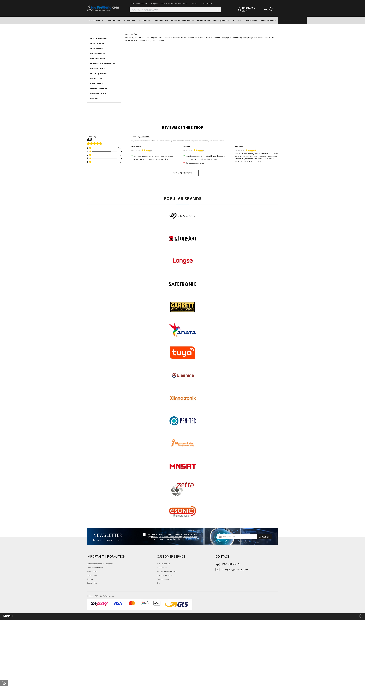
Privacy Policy (92, 576)
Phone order (162, 568)
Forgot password (163, 580)
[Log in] (238, 10)
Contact (194, 3)
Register (90, 580)
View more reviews (182, 173)
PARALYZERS (251, 20)
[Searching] (175, 9)
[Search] (218, 9)
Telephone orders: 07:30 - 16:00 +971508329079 (169, 3)
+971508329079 (231, 565)
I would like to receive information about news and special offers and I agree (172, 537)
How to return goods (164, 576)
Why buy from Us (206, 3)
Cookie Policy (92, 584)
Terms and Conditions (95, 568)
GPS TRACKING (161, 20)
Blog (158, 584)
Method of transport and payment (99, 564)
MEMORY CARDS (286, 20)
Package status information (167, 572)
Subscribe (264, 537)
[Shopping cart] (271, 9)
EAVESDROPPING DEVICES (182, 20)
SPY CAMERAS (114, 20)
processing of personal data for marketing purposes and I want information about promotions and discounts (172, 539)
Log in (244, 11)
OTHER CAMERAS (268, 20)
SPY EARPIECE (129, 20)
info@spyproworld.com (138, 3)
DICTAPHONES (145, 20)
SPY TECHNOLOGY (96, 20)
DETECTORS (237, 20)
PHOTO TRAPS (203, 20)
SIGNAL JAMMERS (221, 20)
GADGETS (301, 20)
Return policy (92, 572)
